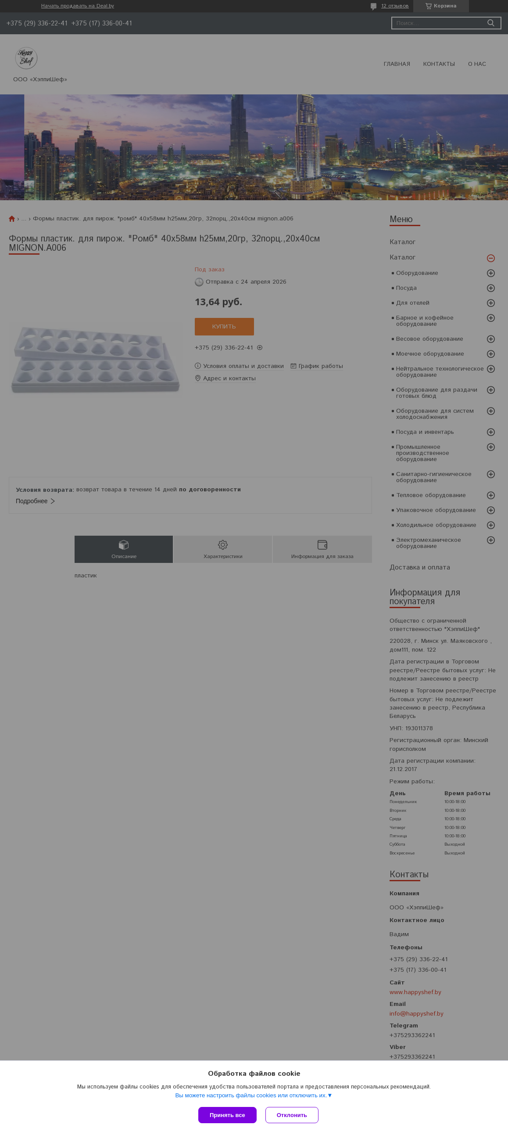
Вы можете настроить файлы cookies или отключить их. (251, 1095)
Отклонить (292, 1115)
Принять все (227, 1115)
